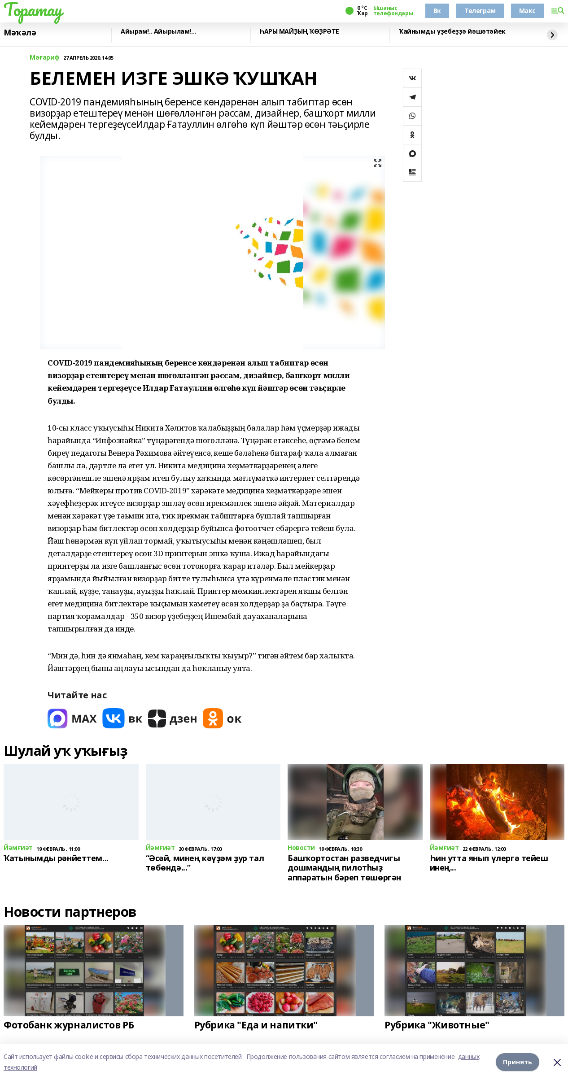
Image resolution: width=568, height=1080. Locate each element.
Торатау (33, 9)
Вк (437, 10)
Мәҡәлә (20, 33)
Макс (527, 10)
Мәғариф (45, 57)
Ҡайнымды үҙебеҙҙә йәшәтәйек (452, 31)
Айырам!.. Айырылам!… (159, 31)
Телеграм (480, 10)
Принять (517, 1062)
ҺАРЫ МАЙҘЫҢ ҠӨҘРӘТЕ (299, 31)
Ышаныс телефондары (393, 10)
